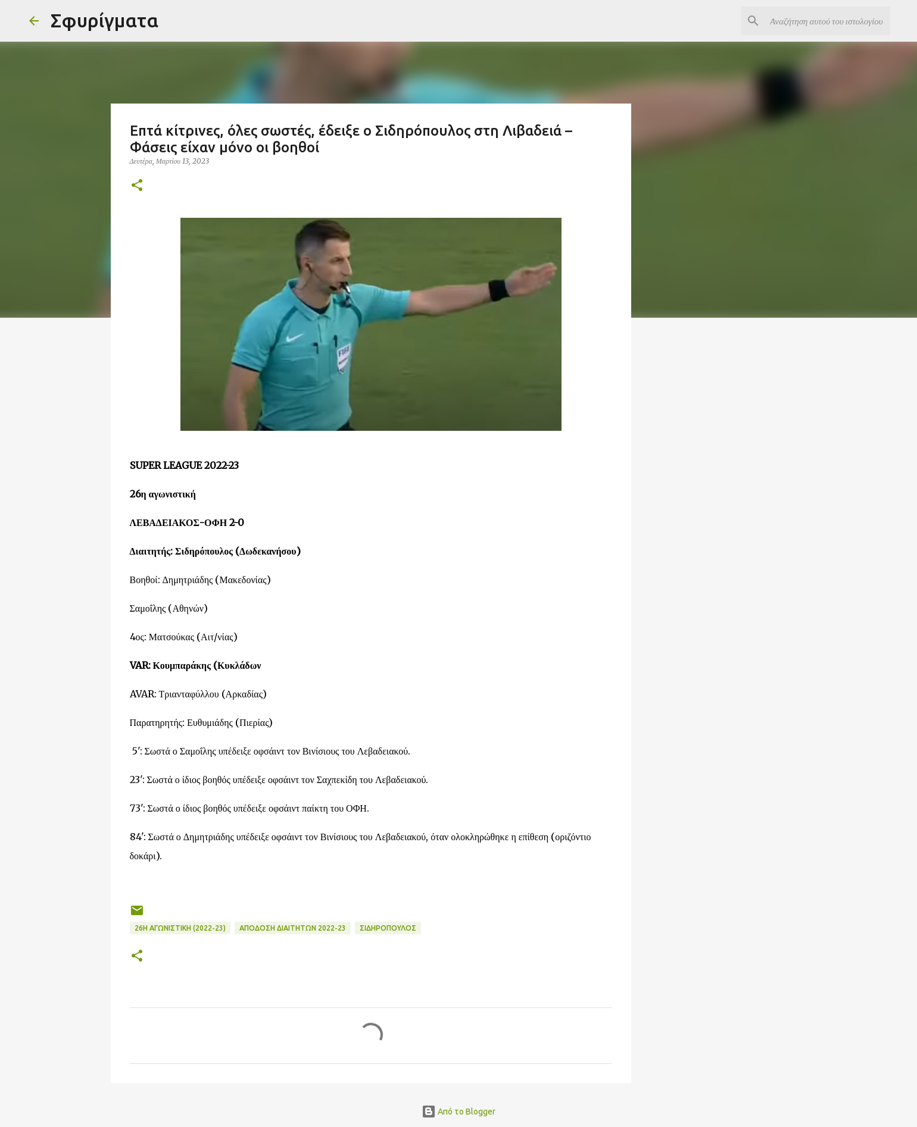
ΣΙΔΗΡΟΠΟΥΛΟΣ (388, 928)
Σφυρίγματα (104, 20)
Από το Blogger (458, 1111)
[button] (137, 186)
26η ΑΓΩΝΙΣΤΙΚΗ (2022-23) (180, 928)
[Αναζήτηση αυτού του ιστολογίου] (827, 21)
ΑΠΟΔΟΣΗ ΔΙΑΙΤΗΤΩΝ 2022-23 (292, 928)
